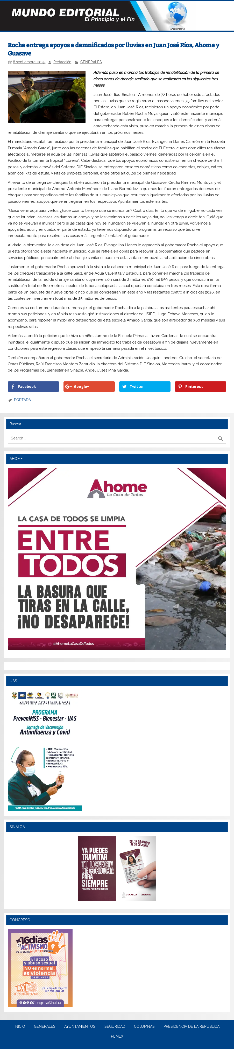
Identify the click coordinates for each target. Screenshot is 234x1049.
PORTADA (22, 400)
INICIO (20, 1027)
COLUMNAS (144, 1027)
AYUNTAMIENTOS (79, 1027)
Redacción (62, 62)
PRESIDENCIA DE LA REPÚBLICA (191, 1027)
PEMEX (117, 1036)
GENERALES (91, 62)
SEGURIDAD (114, 1027)
